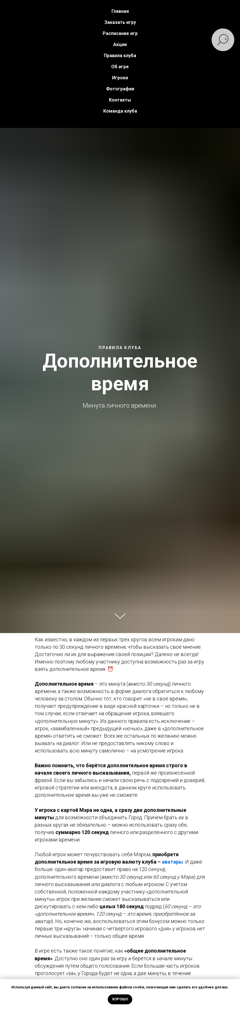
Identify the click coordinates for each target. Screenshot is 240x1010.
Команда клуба (120, 111)
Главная (120, 11)
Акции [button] (120, 44)
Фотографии (120, 89)
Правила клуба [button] (120, 55)
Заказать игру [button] (120, 22)
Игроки (120, 77)
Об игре (120, 66)
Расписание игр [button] (120, 33)
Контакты (120, 100)
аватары (172, 862)
